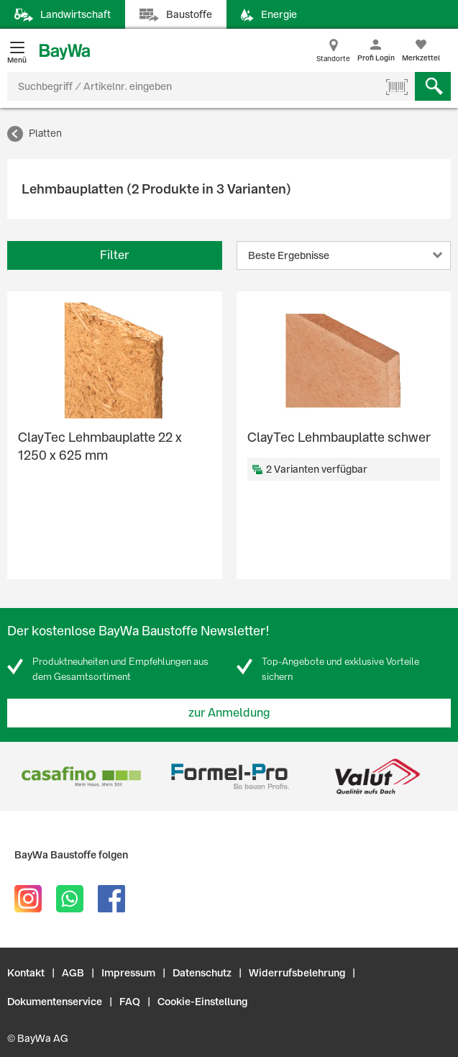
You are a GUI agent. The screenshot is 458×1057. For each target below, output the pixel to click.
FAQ (129, 1001)
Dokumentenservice (54, 1001)
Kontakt (26, 972)
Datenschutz (202, 972)
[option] (81, 776)
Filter (114, 255)
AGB (73, 972)
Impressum (128, 972)
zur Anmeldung (229, 712)
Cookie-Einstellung (202, 1001)
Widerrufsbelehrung (297, 972)
